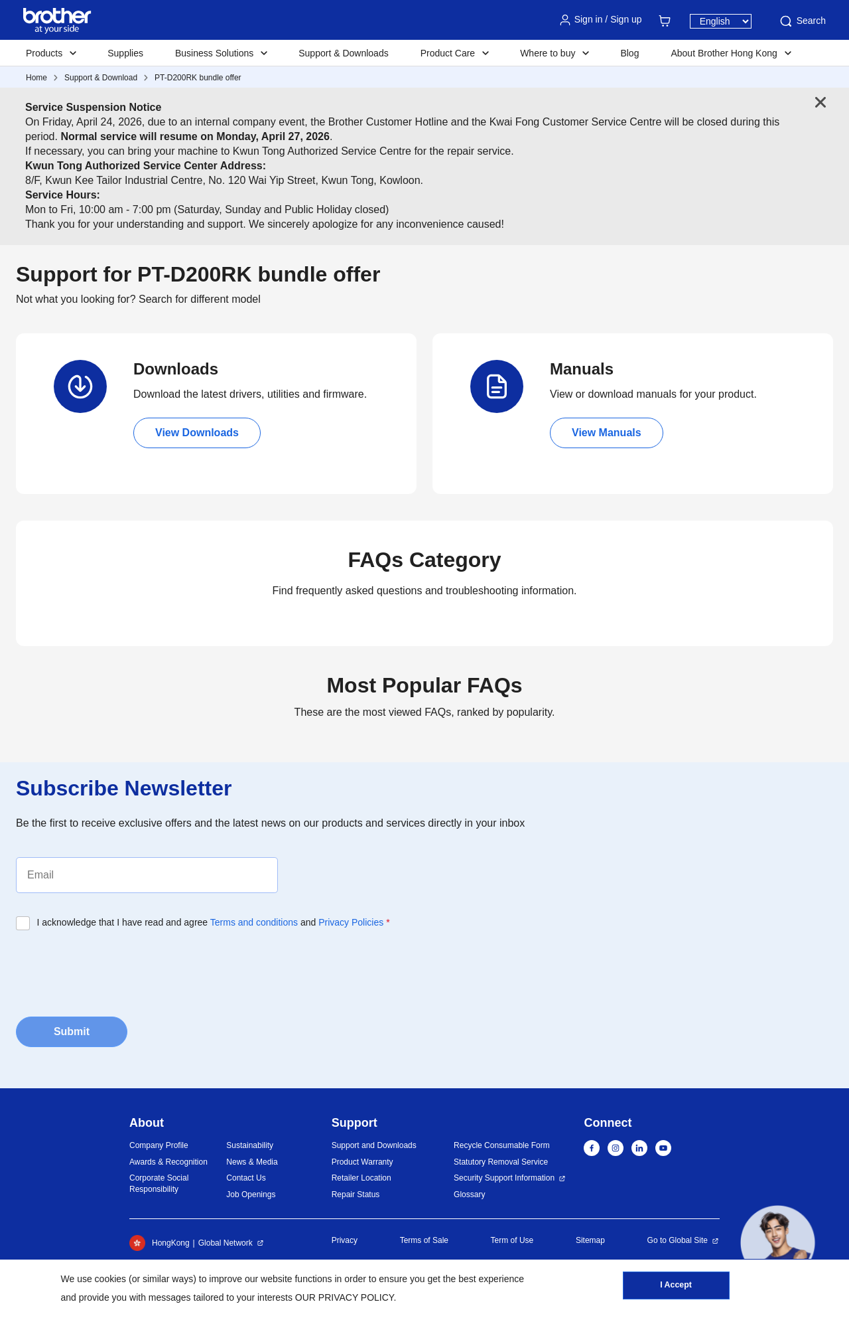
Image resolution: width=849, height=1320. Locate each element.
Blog (629, 53)
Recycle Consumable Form (502, 1145)
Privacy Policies (350, 922)
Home (36, 77)
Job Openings (250, 1194)
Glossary (469, 1194)
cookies (110, 1279)
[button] (778, 1242)
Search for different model (200, 299)
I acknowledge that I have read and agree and (213, 922)
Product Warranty (362, 1162)
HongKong (159, 1243)
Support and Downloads (374, 1145)
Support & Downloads (343, 53)
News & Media (251, 1162)
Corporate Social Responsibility (158, 1183)
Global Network (225, 1243)
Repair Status (356, 1194)
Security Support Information (504, 1178)
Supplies (125, 53)
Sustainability (249, 1145)
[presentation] (117, 969)
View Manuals (606, 432)
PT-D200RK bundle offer (198, 77)
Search (802, 21)
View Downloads (197, 432)
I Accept (676, 1287)
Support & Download (100, 77)
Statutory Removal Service (501, 1162)
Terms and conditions (254, 922)
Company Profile (158, 1145)
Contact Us (245, 1178)
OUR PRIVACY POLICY (344, 1297)
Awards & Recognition (168, 1162)
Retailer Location (361, 1178)
